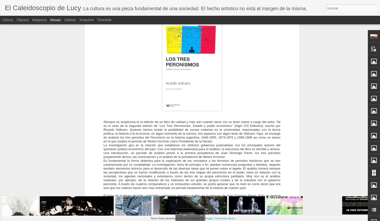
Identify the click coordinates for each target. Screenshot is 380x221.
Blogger (209, 218)
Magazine (39, 20)
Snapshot (86, 20)
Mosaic (55, 20)
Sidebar (70, 20)
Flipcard (23, 20)
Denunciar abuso (225, 218)
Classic (7, 20)
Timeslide (104, 20)
